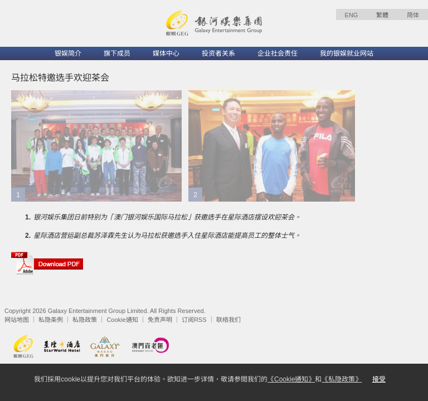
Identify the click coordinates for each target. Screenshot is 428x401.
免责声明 (160, 319)
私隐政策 (84, 319)
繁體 (382, 15)
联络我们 (228, 319)
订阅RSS (194, 319)
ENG (351, 15)
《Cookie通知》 (291, 379)
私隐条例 (50, 319)
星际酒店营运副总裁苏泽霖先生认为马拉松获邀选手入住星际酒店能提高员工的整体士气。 (167, 235)
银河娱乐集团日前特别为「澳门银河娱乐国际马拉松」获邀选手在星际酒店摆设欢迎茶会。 (167, 217)
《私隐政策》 (342, 379)
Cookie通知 (122, 319)
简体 (413, 15)
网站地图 (16, 319)
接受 (379, 379)
